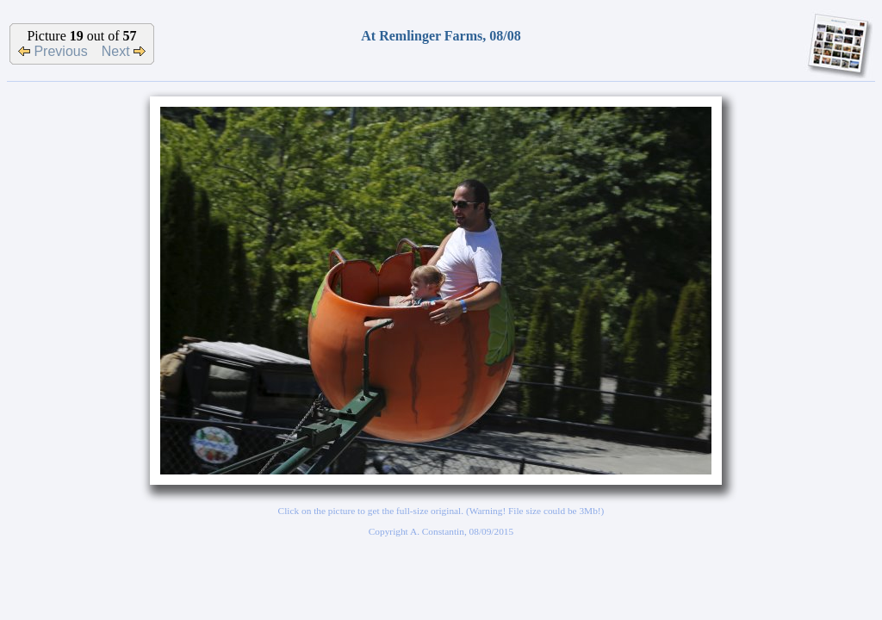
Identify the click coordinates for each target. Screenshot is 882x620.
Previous (53, 51)
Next (124, 51)
